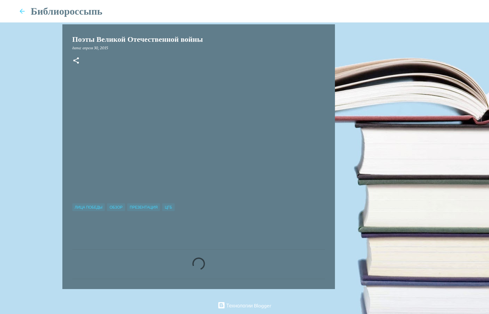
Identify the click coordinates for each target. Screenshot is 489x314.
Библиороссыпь (67, 11)
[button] (76, 61)
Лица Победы (89, 207)
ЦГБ (168, 207)
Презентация (143, 207)
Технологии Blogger (245, 305)
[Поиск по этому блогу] (438, 11)
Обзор (116, 207)
